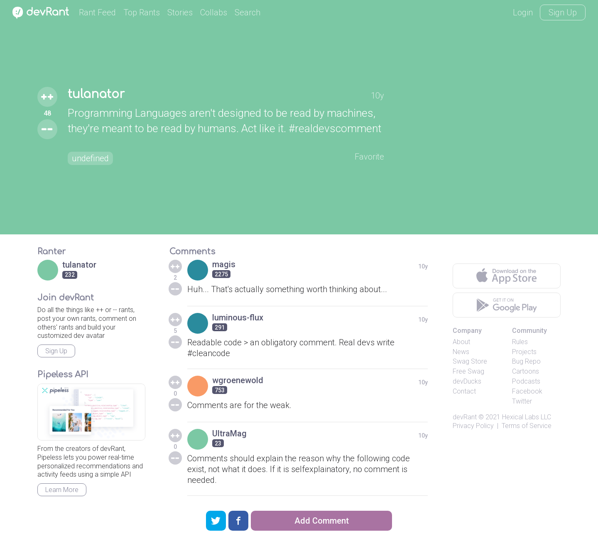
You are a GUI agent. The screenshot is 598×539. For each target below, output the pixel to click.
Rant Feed (97, 12)
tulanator (96, 94)
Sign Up (563, 12)
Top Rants (141, 12)
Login (523, 12)
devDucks (467, 381)
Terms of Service (526, 426)
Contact (464, 391)
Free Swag (468, 371)
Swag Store (470, 361)
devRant (465, 417)
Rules (520, 342)
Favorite (369, 157)
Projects (524, 352)
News (461, 352)
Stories (180, 12)
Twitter (522, 401)
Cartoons (525, 371)
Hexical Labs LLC (526, 417)
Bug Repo (526, 361)
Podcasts (526, 381)
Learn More (61, 490)
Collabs (213, 12)
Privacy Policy (473, 426)
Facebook (527, 391)
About (461, 342)
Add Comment (321, 521)
